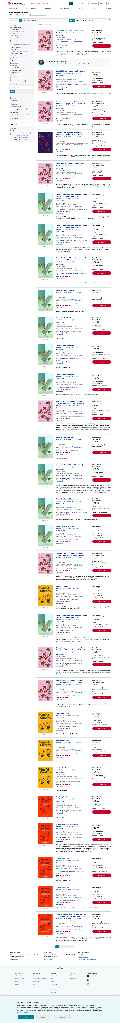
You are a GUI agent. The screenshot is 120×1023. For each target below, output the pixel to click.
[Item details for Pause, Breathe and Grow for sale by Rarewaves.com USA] (45, 354)
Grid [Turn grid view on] (78, 20)
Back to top (60, 968)
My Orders (17, 984)
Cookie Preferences (55, 987)
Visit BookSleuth (48, 959)
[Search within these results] (73, 24)
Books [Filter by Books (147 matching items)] (14, 29)
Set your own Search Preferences (87, 959)
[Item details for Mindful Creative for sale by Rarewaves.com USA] (45, 777)
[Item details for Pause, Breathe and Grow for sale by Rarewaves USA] (45, 447)
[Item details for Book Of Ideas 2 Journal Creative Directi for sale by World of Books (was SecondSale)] (45, 80)
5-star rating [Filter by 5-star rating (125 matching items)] (19, 139)
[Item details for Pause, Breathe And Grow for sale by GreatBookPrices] (45, 300)
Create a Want (14, 959)
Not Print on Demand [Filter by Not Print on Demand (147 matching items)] (18, 81)
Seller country (14, 124)
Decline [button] (43, 1017)
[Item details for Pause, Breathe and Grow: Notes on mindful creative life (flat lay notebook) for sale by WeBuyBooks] (45, 234)
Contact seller (59, 47)
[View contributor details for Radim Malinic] (60, 35)
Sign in (87, 3)
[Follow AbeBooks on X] (88, 980)
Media (52, 978)
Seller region (14, 121)
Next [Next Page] (33, 20)
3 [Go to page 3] (28, 20)
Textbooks (81, 8)
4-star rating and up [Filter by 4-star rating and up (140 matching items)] (21, 137)
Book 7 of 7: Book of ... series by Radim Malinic (68, 588)
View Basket (18, 987)
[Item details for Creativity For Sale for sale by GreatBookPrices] (45, 806)
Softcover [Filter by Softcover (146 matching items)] (14, 67)
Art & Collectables (65, 8)
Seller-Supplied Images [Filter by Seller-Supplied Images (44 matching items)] (18, 79)
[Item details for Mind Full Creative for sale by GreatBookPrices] (45, 722)
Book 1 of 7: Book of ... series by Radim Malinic (68, 136)
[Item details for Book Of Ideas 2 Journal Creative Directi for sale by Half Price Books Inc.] (45, 173)
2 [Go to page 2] (24, 20)
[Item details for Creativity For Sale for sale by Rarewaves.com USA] (45, 867)
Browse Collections (31, 8)
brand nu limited (22, 15)
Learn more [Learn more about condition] (18, 47)
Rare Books (48, 8)
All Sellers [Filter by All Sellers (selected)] (14, 131)
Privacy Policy (54, 984)
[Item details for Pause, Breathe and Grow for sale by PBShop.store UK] (45, 508)
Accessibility (54, 992)
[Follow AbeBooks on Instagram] (88, 984)
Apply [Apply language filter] (12, 91)
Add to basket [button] (102, 46)
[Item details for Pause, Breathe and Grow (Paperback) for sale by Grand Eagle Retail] (45, 474)
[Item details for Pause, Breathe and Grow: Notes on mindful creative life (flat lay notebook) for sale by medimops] (45, 624)
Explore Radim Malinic (82, 64)
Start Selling (108, 8)
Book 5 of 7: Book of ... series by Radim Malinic (68, 198)
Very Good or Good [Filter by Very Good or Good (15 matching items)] (17, 53)
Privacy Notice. (26, 1012)
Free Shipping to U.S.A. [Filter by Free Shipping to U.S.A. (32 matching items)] (19, 114)
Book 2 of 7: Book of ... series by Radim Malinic (68, 32)
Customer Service (73, 978)
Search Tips (81, 954)
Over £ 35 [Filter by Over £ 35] (13, 104)
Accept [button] (26, 1017)
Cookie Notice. (59, 1010)
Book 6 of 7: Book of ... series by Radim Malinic (68, 799)
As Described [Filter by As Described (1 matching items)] (15, 58)
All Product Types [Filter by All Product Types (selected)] (15, 27)
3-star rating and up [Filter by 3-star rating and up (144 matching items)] (21, 135)
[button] (109, 24)
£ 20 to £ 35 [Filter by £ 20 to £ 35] (14, 102)
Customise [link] (62, 1017)
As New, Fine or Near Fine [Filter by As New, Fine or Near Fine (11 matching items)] (18, 51)
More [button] (107, 492)
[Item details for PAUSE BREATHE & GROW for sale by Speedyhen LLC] (45, 535)
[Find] (71, 3)
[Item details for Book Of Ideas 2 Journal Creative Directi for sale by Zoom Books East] (45, 40)
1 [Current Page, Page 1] (20, 20)
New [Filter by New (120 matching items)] (13, 49)
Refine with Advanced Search (37, 15)
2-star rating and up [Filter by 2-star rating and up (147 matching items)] (21, 133)
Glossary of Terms (83, 957)
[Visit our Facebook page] (88, 976)
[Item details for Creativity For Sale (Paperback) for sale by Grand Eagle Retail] (45, 833)
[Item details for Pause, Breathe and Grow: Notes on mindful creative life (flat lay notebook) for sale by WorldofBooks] (45, 203)
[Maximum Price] (21, 109)
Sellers (94, 8)
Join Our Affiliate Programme (39, 978)
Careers (52, 981)
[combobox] (49, 3)
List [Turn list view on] (72, 20)
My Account (94, 3)
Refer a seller (36, 984)
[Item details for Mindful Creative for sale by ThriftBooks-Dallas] (45, 595)
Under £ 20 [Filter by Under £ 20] (14, 100)
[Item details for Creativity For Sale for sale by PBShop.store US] (45, 896)
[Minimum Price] (13, 109)
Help (109, 3)
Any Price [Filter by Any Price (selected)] (13, 98)
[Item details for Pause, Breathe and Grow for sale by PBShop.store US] (45, 383)
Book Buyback (36, 981)
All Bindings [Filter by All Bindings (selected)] (14, 63)
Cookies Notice (54, 989)
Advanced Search (13, 8)
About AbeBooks (55, 975)
